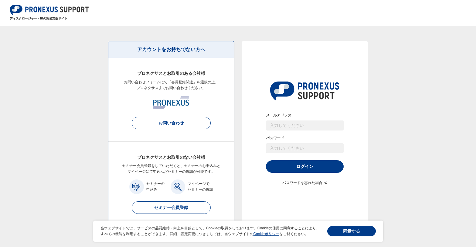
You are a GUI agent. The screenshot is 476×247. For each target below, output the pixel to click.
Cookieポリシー (266, 234)
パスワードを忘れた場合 (302, 183)
